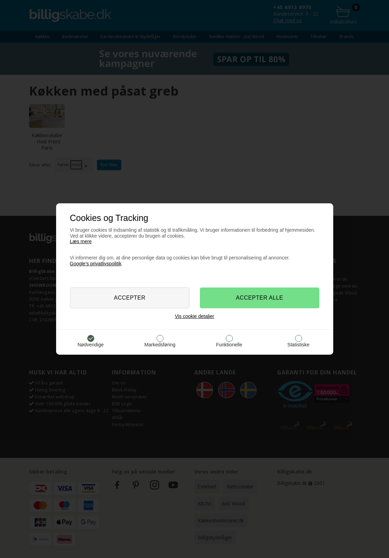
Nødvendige (91, 344)
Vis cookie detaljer (194, 316)
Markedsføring (159, 344)
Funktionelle (229, 344)
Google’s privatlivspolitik (96, 263)
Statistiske (299, 344)
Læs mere (81, 241)
